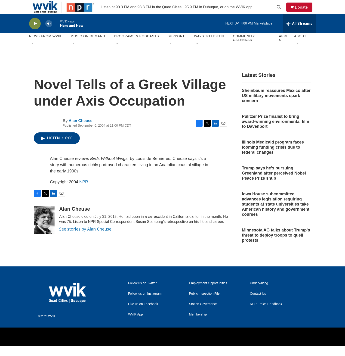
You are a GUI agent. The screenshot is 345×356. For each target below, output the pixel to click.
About (300, 46)
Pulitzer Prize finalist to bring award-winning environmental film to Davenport (275, 131)
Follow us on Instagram (145, 303)
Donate (304, 12)
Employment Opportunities (208, 293)
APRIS (283, 48)
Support (176, 46)
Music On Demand (88, 46)
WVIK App (135, 324)
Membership (198, 324)
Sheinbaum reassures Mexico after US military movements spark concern (276, 105)
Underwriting (259, 293)
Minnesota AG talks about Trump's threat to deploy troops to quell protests (276, 245)
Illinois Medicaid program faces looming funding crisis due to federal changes (273, 157)
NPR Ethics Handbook (266, 314)
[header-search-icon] (281, 12)
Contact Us (258, 303)
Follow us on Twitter (142, 293)
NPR (83, 192)
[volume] (49, 33)
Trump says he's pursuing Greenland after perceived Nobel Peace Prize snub (274, 183)
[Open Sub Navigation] (32, 54)
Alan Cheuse (80, 131)
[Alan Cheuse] (44, 230)
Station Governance (203, 314)
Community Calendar (244, 48)
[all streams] (299, 33)
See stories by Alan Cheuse (85, 239)
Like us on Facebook (143, 314)
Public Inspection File (204, 303)
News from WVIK (45, 46)
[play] (35, 33)
